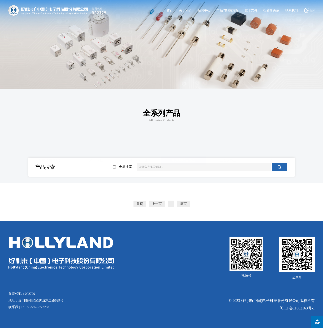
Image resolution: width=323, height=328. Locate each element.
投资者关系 (271, 10)
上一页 (157, 204)
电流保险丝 (94, 160)
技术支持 (251, 10)
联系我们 (291, 10)
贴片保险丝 (139, 160)
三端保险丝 (228, 160)
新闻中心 (204, 10)
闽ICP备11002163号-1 (297, 308)
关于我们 (185, 10)
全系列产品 (161, 113)
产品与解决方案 (227, 10)
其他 (272, 160)
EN (312, 10)
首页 (170, 10)
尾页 (183, 204)
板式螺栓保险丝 (183, 160)
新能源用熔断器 (50, 160)
